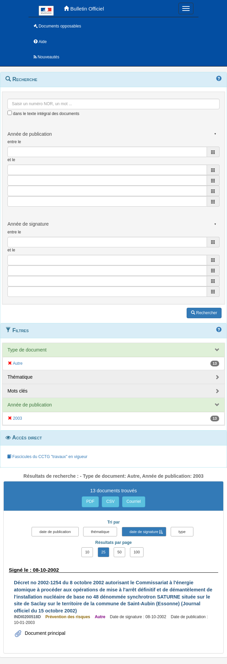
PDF (90, 501)
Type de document (26, 350)
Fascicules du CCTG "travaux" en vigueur (47, 456)
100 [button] (137, 552)
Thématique (20, 377)
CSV (110, 501)
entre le (14, 141)
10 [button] (87, 552)
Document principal (44, 633)
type (182, 532)
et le (11, 159)
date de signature (144, 532)
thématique (100, 532)
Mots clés (17, 391)
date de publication (55, 532)
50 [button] (119, 552)
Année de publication (29, 404)
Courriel (134, 501)
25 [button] (103, 552)
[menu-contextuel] (9, 113)
